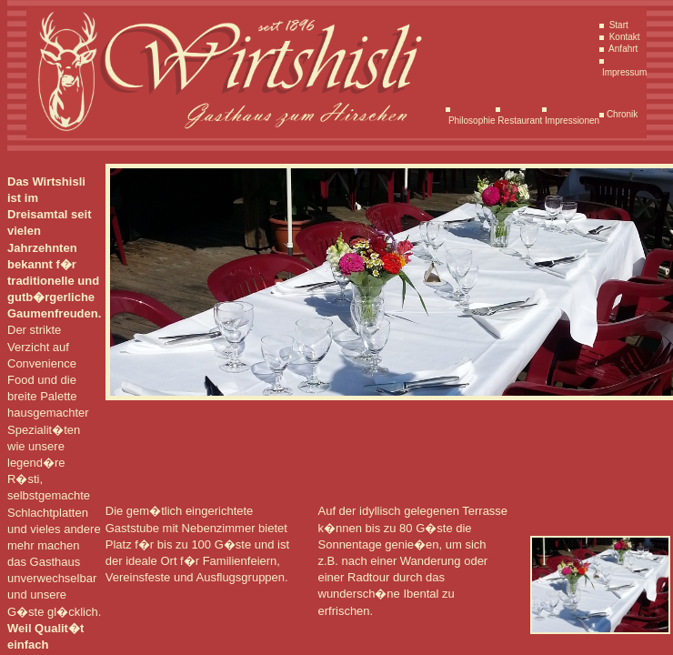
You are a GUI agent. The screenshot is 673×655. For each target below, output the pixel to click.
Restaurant (519, 121)
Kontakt (623, 37)
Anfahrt (622, 49)
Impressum (623, 72)
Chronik (621, 114)
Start (617, 25)
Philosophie (470, 121)
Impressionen (570, 121)
